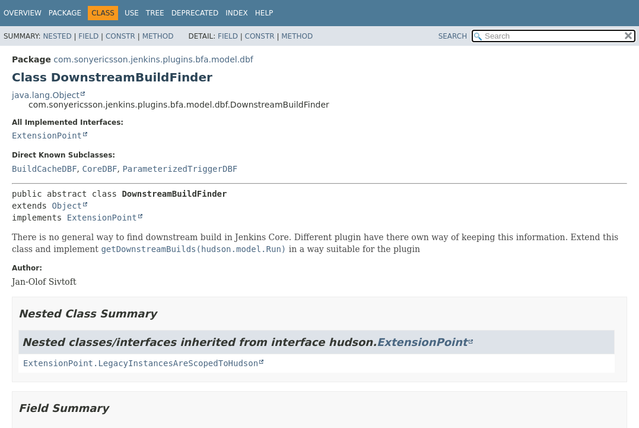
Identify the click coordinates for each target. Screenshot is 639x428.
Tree (155, 13)
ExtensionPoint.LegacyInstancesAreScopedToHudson (140, 363)
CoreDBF (99, 169)
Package (65, 13)
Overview (23, 13)
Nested (57, 36)
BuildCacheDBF (44, 169)
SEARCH (453, 36)
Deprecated (195, 13)
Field (88, 36)
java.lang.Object (46, 95)
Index (236, 13)
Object (67, 205)
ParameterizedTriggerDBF (179, 169)
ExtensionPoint (47, 135)
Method (158, 36)
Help (264, 13)
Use (132, 13)
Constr (120, 36)
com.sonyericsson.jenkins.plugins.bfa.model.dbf (153, 59)
